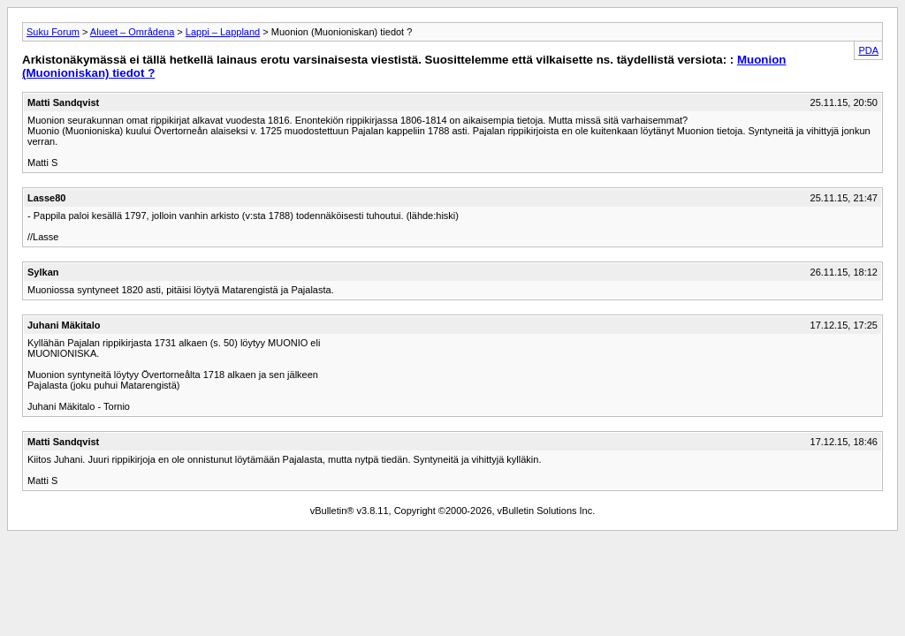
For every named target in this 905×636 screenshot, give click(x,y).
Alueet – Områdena (132, 31)
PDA (868, 50)
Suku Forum (53, 31)
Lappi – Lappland (223, 31)
